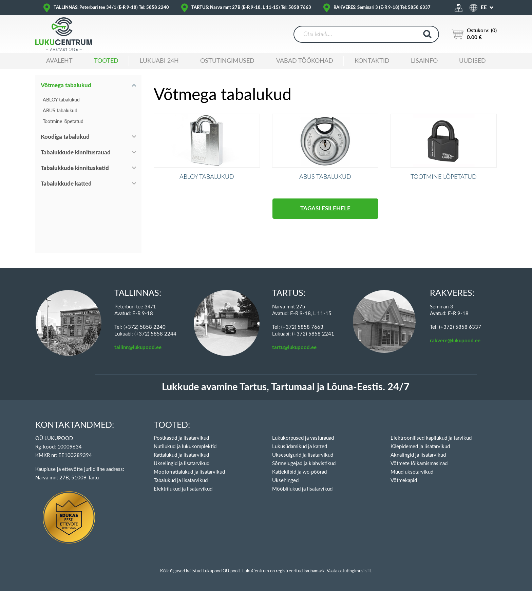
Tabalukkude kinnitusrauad (76, 152)
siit (368, 571)
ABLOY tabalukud (61, 100)
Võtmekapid (404, 480)
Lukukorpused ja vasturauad (303, 438)
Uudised (472, 61)
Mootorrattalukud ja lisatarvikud (189, 472)
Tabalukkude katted (66, 184)
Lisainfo (424, 61)
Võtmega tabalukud (66, 85)
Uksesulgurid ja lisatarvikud (302, 455)
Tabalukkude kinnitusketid (75, 168)
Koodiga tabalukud (65, 137)
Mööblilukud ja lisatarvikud (302, 489)
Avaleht (59, 61)
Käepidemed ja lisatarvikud (420, 446)
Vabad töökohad (304, 61)
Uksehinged (285, 480)
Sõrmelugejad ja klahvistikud (304, 463)
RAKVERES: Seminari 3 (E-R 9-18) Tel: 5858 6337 (382, 7)
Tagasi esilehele (325, 218)
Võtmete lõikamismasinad (419, 463)
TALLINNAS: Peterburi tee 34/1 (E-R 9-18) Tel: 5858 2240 (111, 7)
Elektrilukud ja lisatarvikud (183, 489)
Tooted (106, 61)
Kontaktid (372, 61)
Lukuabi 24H (159, 61)
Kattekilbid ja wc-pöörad (299, 472)
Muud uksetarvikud (412, 472)
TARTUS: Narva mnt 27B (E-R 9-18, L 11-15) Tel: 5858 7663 (251, 7)
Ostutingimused (227, 61)
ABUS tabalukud (60, 111)
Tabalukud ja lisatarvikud (181, 480)
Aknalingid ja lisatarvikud (418, 455)
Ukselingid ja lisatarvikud (181, 463)
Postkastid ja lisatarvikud (181, 438)
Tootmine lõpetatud (63, 121)
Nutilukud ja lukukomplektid (185, 446)
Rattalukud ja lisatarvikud (181, 455)
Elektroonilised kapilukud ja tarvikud (431, 438)
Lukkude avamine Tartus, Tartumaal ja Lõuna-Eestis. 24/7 (286, 387)
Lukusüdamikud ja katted (299, 446)
